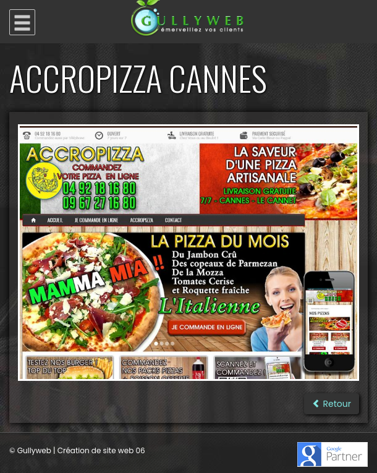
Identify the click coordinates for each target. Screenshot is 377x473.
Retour (331, 404)
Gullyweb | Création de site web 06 (81, 450)
